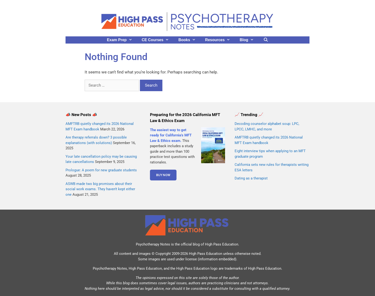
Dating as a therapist (251, 178)
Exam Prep (122, 40)
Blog (249, 40)
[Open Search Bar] (266, 40)
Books (189, 40)
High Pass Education (221, 244)
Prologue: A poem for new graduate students (101, 170)
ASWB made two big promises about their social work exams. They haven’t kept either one (100, 189)
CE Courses (158, 40)
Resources (220, 40)
